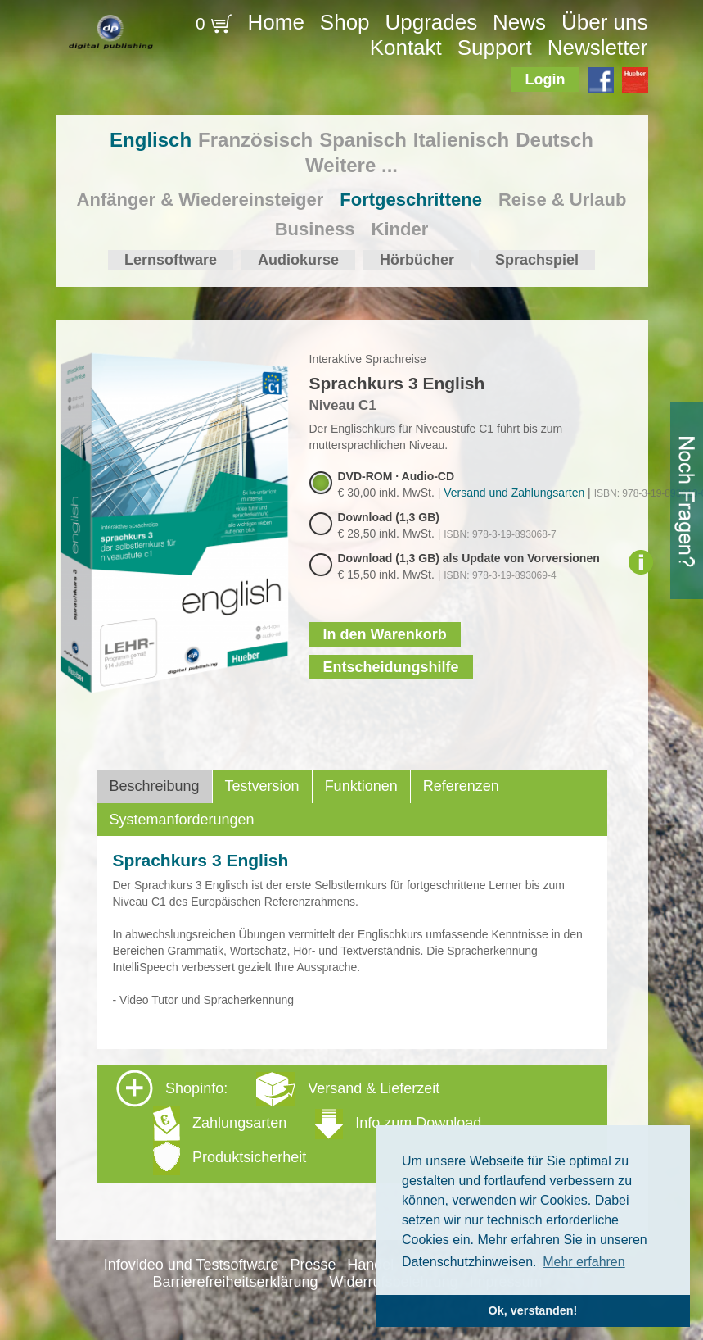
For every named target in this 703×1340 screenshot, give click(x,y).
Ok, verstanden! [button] (533, 1310)
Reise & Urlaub (562, 199)
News (519, 22)
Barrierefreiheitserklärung (235, 1282)
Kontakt (406, 47)
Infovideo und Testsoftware (191, 1264)
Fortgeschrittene (411, 199)
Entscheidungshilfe (391, 667)
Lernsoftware (170, 260)
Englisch (151, 140)
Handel (370, 1264)
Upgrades (431, 22)
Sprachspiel (537, 260)
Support (494, 47)
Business (315, 229)
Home (276, 22)
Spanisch (363, 140)
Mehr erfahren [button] (584, 1262)
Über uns (604, 22)
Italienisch (461, 140)
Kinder (400, 229)
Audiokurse (298, 260)
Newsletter (598, 47)
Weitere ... (351, 165)
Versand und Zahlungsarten (514, 492)
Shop (345, 22)
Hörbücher (417, 260)
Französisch (255, 140)
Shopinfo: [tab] (298, 1122)
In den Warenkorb (385, 634)
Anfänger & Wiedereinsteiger (200, 199)
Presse (313, 1264)
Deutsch (554, 140)
